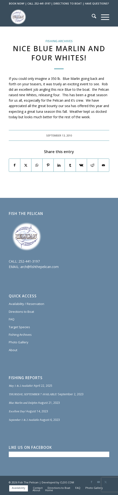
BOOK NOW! (16, 3)
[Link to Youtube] (98, 482)
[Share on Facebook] (14, 165)
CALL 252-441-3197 (38, 3)
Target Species (19, 327)
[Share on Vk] (81, 165)
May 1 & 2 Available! (21, 385)
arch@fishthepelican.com (39, 266)
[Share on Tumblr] (70, 165)
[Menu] (102, 16)
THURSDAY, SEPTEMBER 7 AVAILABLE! (33, 394)
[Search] (91, 16)
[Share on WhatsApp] (36, 165)
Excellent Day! (17, 411)
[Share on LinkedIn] (59, 165)
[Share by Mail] (103, 165)
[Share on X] (25, 165)
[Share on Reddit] (92, 165)
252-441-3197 (29, 261)
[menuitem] (91, 16)
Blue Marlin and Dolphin (23, 402)
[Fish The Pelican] (49, 16)
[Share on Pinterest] (48, 165)
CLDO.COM (67, 482)
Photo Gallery (18, 342)
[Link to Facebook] (91, 482)
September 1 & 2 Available (24, 420)
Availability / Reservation (26, 304)
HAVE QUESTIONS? (97, 3)
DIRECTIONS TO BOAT (67, 3)
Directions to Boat (21, 311)
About (13, 350)
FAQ (11, 319)
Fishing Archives (59, 41)
